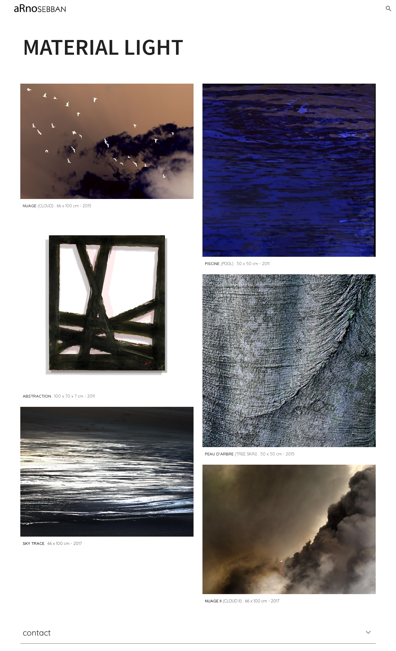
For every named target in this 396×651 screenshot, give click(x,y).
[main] (197, 47)
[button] (388, 8)
